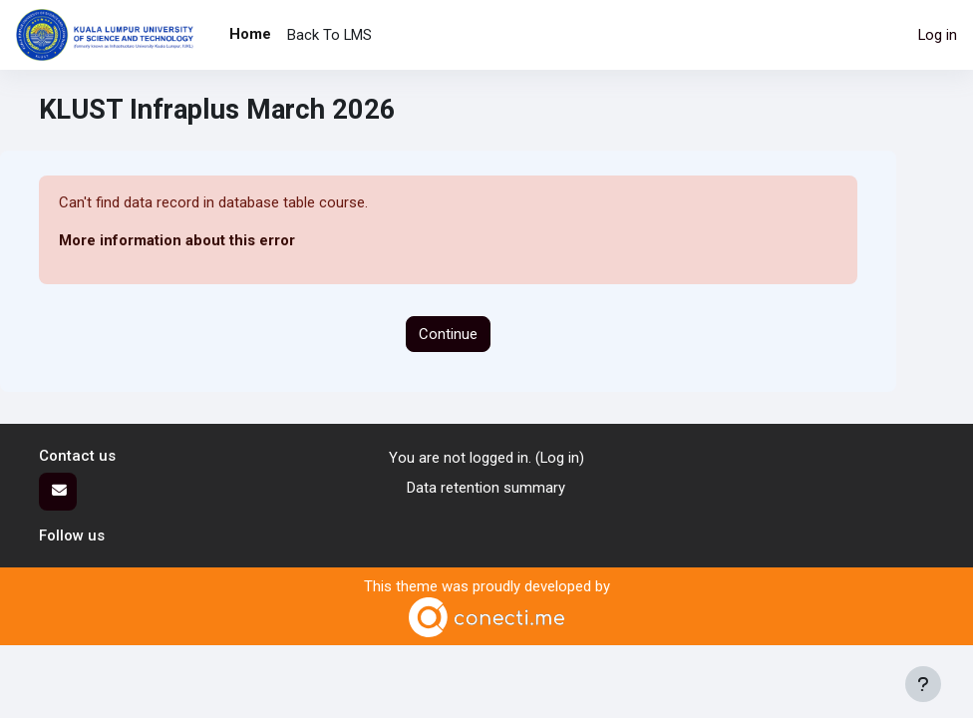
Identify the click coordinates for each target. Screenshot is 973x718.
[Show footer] (923, 684)
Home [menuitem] (250, 34)
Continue (448, 334)
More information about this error (177, 240)
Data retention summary (486, 488)
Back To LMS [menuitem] (329, 35)
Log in (937, 35)
